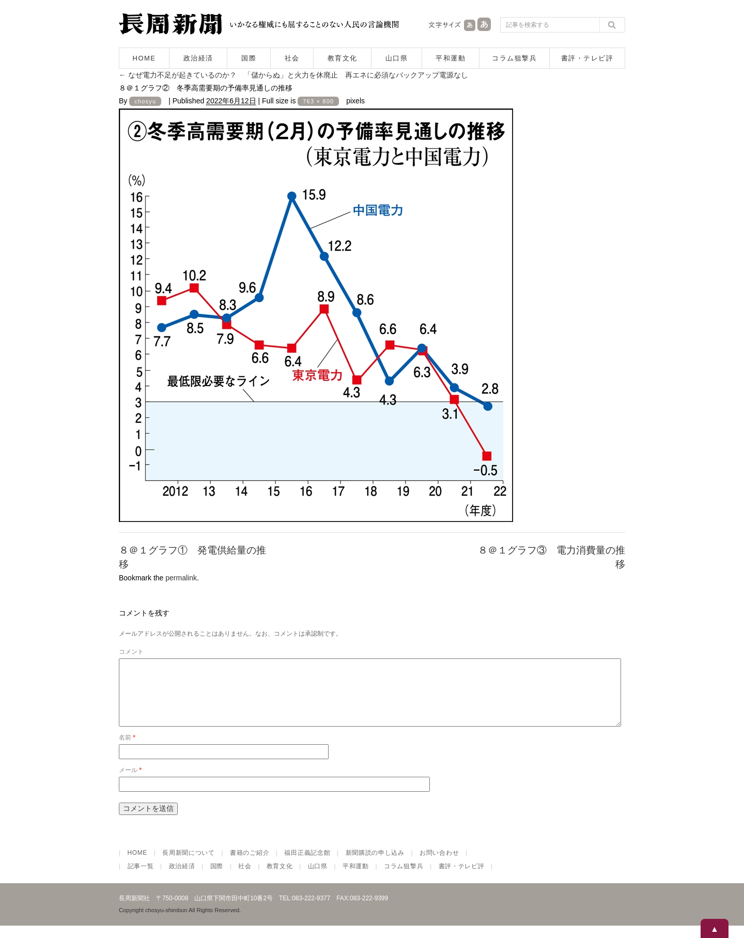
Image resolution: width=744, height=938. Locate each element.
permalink (181, 578)
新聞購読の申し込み (375, 865)
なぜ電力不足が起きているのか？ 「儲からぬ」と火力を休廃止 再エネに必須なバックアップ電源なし (293, 75)
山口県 (396, 58)
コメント (131, 651)
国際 (248, 58)
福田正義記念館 (307, 865)
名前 (127, 750)
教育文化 (343, 58)
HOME (144, 58)
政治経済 (198, 58)
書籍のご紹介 (249, 865)
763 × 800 (318, 101)
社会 (292, 58)
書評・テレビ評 (587, 58)
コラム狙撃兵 (514, 58)
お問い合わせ (439, 865)
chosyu (145, 101)
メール (130, 782)
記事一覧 (141, 878)
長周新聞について (188, 865)
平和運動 (451, 58)
